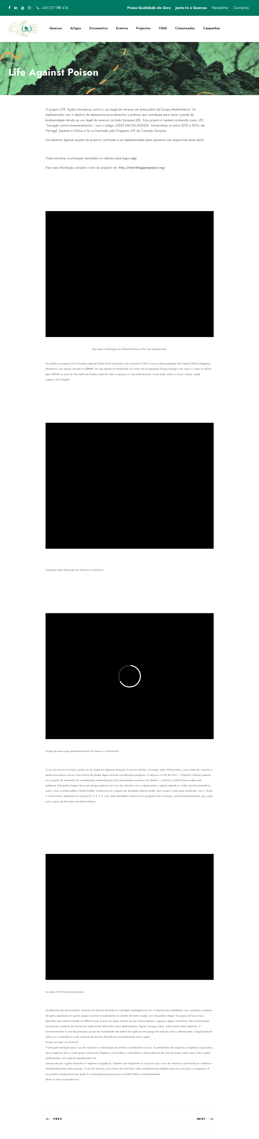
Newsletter (220, 7)
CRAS (163, 28)
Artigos (75, 28)
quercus (14, 63)
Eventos (122, 28)
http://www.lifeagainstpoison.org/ (142, 167)
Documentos (98, 28)
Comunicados (185, 28)
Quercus (55, 28)
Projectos (143, 28)
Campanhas (211, 28)
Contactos (241, 7)
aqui (134, 158)
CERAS (88, 369)
